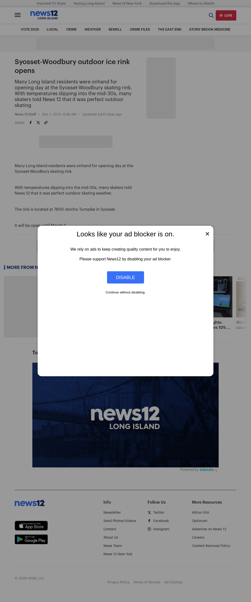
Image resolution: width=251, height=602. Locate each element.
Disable (125, 277)
